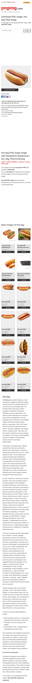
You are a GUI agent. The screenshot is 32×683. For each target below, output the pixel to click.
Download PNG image (10, 89)
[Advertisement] (16, 50)
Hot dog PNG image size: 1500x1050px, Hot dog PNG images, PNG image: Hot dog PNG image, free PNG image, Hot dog (15, 107)
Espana (13, 2)
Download (8, 251)
